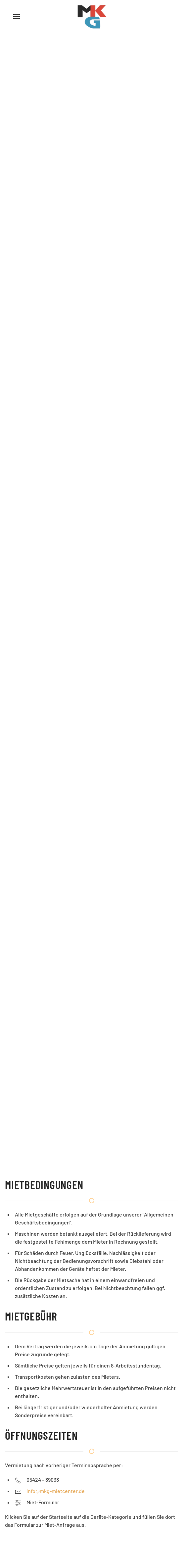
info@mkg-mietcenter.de (55, 1491)
